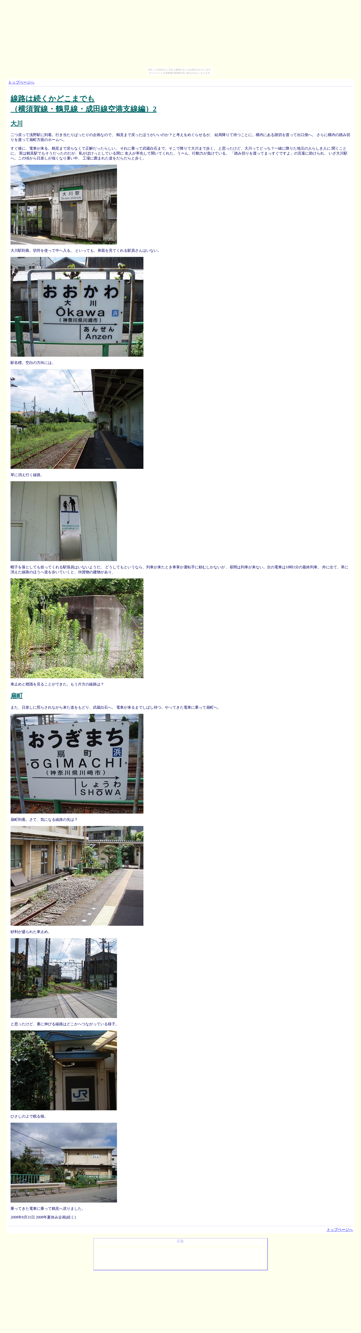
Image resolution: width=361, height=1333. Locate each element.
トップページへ (21, 82)
